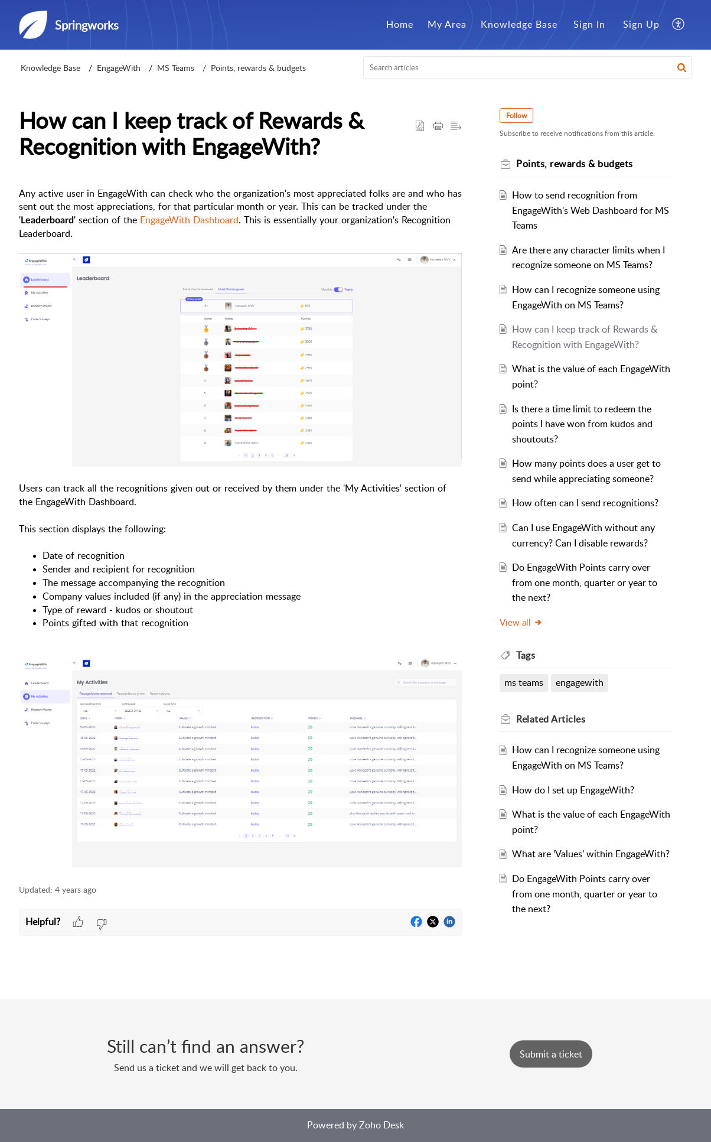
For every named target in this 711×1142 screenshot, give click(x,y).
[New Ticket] (551, 1053)
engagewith (580, 682)
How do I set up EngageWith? (573, 789)
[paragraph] (240, 529)
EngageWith (119, 67)
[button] (679, 24)
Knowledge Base (519, 24)
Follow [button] (516, 115)
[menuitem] (400, 24)
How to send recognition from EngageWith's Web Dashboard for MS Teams (590, 210)
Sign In (589, 24)
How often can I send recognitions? (585, 502)
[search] (528, 67)
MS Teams (175, 67)
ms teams (523, 682)
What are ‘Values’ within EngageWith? (591, 853)
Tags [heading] (525, 655)
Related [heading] (550, 718)
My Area (447, 24)
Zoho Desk (381, 1124)
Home (399, 24)
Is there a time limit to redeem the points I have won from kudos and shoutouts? (582, 423)
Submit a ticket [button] (551, 1053)
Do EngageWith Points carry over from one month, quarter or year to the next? (584, 582)
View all (521, 622)
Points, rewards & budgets (258, 67)
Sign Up (641, 24)
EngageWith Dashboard (189, 219)
